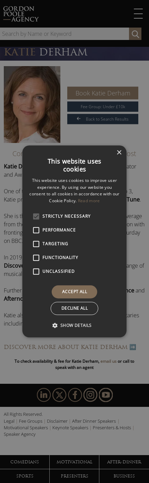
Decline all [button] (74, 308)
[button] (74, 325)
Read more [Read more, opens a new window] (89, 201)
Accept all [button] (74, 292)
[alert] (74, 241)
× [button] (118, 152)
